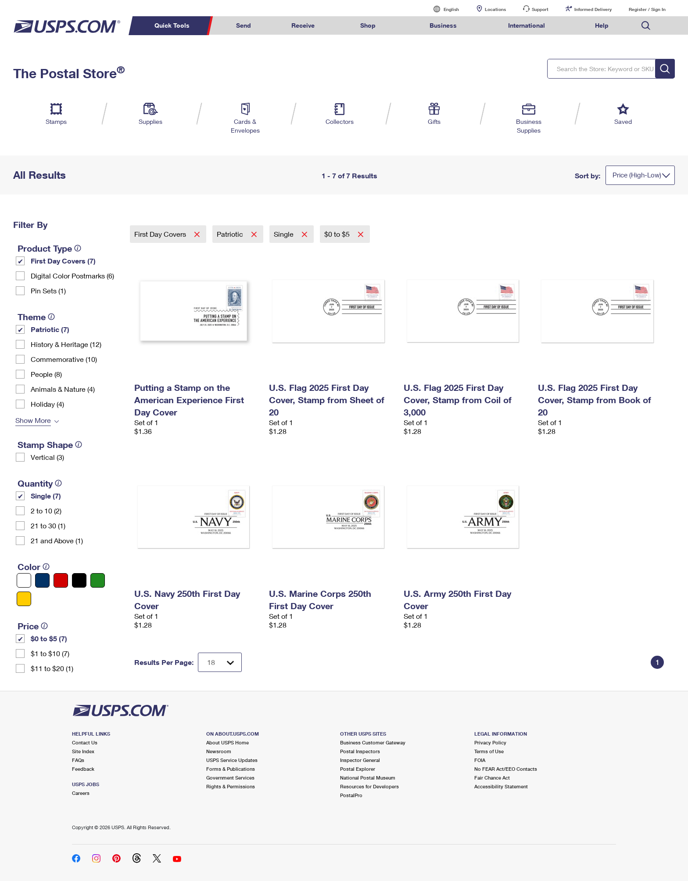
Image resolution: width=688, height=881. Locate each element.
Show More (33, 420)
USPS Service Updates (232, 760)
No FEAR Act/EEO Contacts (505, 769)
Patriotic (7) (50, 329)
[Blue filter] (42, 580)
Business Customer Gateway (372, 742)
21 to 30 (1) (48, 525)
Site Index (83, 751)
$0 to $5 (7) (49, 638)
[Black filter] (79, 580)
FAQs (78, 760)
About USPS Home (227, 742)
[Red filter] (61, 580)
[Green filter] (97, 580)
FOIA (479, 760)
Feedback (83, 769)
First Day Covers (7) (63, 260)
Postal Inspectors (360, 751)
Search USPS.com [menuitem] (646, 25)
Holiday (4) (47, 404)
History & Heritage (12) (66, 344)
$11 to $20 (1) (52, 668)
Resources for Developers (369, 786)
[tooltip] (77, 248)
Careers (81, 793)
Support (540, 9)
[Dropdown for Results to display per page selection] (220, 662)
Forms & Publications (230, 769)
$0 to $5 (337, 234)
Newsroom (218, 751)
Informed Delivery (593, 9)
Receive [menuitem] (303, 25)
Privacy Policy (490, 742)
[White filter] (24, 580)
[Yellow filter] (24, 599)
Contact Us (84, 742)
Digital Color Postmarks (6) (72, 275)
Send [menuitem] (243, 25)
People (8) (46, 374)
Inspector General (360, 760)
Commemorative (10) (64, 359)
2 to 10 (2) (46, 510)
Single (284, 234)
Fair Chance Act (492, 777)
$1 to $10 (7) (50, 653)
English (442, 9)
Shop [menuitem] (368, 25)
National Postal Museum (367, 777)
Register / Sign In (647, 9)
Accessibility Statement (501, 786)
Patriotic (231, 234)
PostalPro (351, 795)
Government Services (230, 777)
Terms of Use (489, 751)
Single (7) (46, 495)
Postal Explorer (357, 769)
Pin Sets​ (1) (48, 290)
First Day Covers (161, 234)
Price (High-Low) (637, 175)
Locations (495, 9)
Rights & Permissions (230, 786)
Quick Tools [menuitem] (172, 25)
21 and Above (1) (57, 540)
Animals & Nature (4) (63, 389)
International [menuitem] (526, 25)
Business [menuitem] (443, 25)
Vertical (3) (47, 457)
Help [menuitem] (602, 25)
